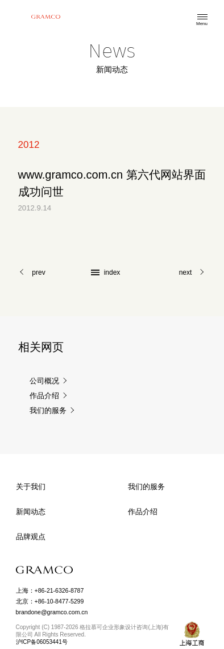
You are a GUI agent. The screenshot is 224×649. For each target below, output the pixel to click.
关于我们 (30, 486)
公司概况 (44, 381)
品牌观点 (30, 536)
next (185, 272)
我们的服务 (48, 411)
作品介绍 (44, 396)
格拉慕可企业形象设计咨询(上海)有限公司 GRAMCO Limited (45, 17)
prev (38, 272)
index (112, 272)
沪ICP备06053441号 (42, 642)
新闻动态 (30, 511)
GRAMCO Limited (44, 570)
